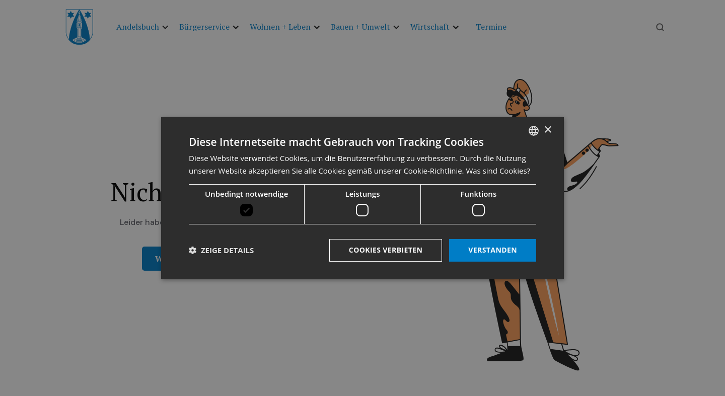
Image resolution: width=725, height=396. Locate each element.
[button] (221, 250)
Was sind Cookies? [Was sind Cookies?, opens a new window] (498, 171)
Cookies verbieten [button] (386, 250)
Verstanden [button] (492, 250)
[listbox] (534, 130)
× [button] (547, 130)
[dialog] (362, 198)
